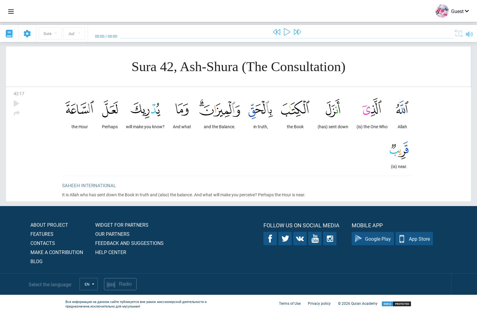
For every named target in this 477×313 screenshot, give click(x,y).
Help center (110, 252)
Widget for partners (121, 225)
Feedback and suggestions (129, 243)
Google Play (373, 238)
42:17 (19, 93)
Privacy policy (319, 303)
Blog (36, 261)
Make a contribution (56, 252)
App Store (414, 238)
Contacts (42, 243)
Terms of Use (290, 303)
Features (42, 234)
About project (49, 225)
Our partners (112, 234)
